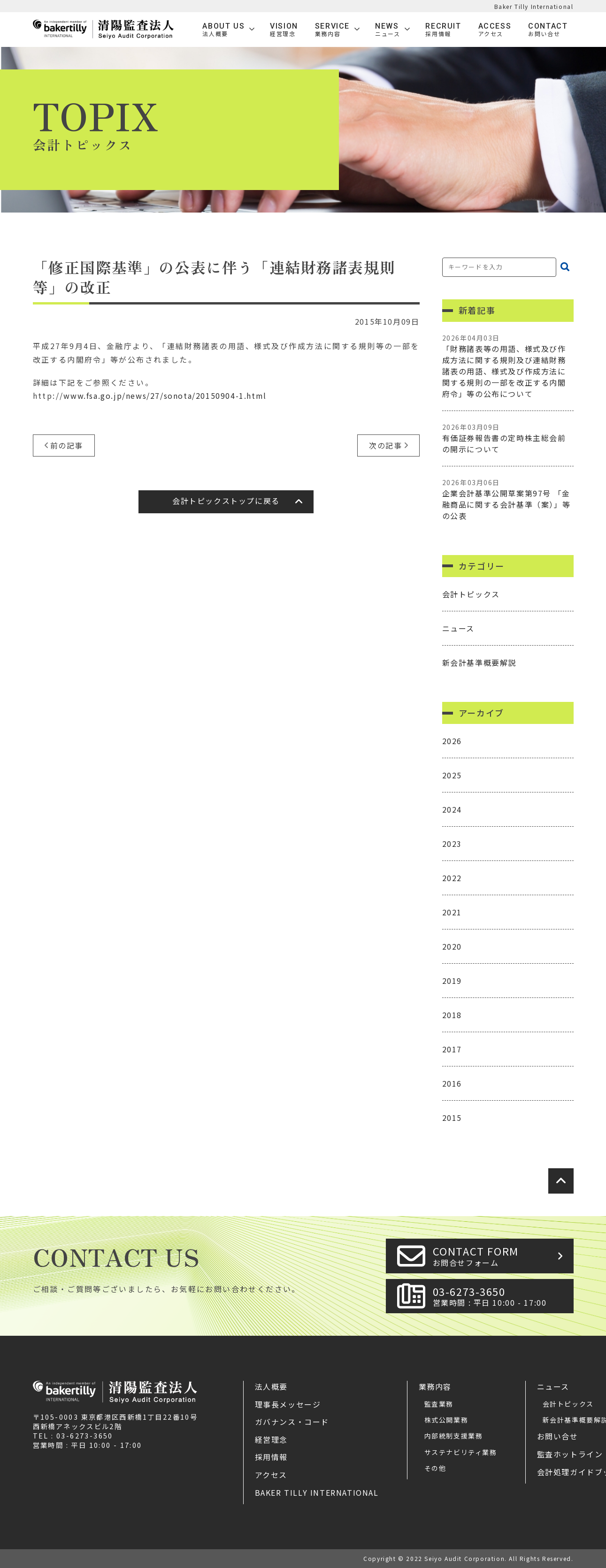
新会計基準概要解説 (479, 662)
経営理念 (271, 1439)
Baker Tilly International (534, 6)
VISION (284, 30)
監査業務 (438, 1403)
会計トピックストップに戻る (226, 500)
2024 (452, 809)
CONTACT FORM (500, 1255)
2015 (452, 1117)
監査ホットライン (570, 1454)
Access (495, 30)
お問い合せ (557, 1436)
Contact (548, 30)
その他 (435, 1468)
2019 (452, 980)
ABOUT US (223, 30)
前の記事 (66, 445)
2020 (452, 946)
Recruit (443, 30)
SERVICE (332, 30)
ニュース (458, 628)
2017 (452, 1049)
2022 (452, 877)
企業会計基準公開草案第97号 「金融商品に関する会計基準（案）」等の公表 (508, 499)
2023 (452, 843)
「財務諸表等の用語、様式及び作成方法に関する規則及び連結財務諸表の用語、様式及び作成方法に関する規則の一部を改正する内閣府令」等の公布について (508, 366)
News (387, 30)
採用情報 (271, 1456)
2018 (452, 1014)
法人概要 (271, 1386)
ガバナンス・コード (292, 1421)
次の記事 (385, 445)
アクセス (271, 1474)
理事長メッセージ (288, 1404)
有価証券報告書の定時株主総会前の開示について (508, 438)
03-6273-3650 (500, 1296)
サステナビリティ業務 (460, 1452)
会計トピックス (471, 594)
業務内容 (435, 1386)
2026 (452, 740)
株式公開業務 (446, 1419)
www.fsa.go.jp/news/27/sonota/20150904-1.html (164, 395)
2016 (452, 1083)
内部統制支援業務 (453, 1435)
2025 (452, 775)
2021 (452, 912)
